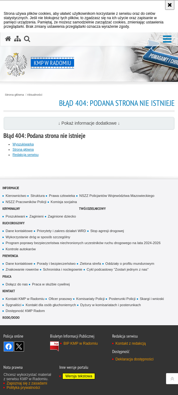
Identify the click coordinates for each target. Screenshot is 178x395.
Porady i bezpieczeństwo (56, 263)
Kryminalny (11, 208)
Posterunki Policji (122, 299)
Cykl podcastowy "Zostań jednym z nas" (117, 269)
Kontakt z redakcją (130, 343)
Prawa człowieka (62, 196)
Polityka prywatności (23, 387)
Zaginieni (36, 216)
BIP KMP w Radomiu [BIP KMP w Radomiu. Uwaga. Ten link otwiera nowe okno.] (80, 343)
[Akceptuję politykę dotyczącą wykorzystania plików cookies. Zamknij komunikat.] (169, 5)
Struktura (37, 196)
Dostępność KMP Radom (25, 311)
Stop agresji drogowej (107, 231)
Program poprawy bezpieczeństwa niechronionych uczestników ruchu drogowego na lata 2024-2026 (83, 243)
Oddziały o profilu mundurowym (129, 263)
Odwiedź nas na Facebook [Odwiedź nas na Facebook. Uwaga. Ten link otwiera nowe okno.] (9, 346)
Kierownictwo (16, 196)
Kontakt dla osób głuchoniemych (51, 305)
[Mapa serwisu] (17, 38)
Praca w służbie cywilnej (50, 284)
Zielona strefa (90, 263)
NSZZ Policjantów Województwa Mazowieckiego (116, 196)
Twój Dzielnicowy (92, 208)
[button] (167, 39)
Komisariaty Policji (90, 299)
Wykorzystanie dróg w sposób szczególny (38, 237)
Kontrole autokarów (21, 249)
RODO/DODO (11, 317)
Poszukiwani (15, 216)
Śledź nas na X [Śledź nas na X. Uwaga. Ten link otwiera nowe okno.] (19, 346)
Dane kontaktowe (19, 231)
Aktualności (34, 94)
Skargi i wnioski (152, 299)
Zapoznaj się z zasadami (26, 383)
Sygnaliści (13, 305)
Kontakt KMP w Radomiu (25, 299)
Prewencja (10, 255)
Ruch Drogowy (13, 223)
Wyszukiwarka (23, 144)
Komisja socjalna (64, 202)
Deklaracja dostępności (134, 359)
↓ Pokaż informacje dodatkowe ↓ (89, 123)
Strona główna (14, 94)
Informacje (10, 187)
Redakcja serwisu (26, 154)
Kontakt (8, 291)
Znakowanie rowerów (22, 269)
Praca (6, 276)
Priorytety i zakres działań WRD (61, 231)
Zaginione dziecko (62, 216)
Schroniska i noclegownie (62, 269)
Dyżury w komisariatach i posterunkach (110, 305)
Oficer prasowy (60, 299)
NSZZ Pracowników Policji (26, 202)
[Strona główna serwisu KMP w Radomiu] (8, 38)
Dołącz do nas (17, 284)
